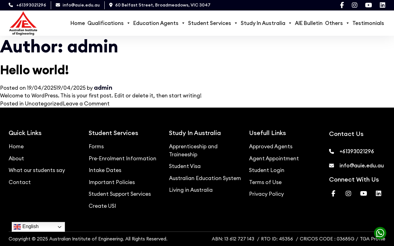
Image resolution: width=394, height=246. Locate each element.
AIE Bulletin (309, 23)
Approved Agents (270, 146)
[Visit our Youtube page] (368, 5)
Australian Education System (205, 178)
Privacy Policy (266, 194)
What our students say (37, 170)
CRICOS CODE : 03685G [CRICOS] (327, 239)
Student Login (266, 170)
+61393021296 (27, 5)
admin (103, 87)
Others (337, 23)
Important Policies (112, 182)
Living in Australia (191, 190)
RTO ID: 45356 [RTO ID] (277, 239)
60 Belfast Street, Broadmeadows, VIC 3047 (160, 5)
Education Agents (159, 23)
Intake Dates (105, 170)
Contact (20, 182)
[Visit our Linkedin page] (382, 5)
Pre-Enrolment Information (122, 158)
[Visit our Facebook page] (342, 5)
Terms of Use (265, 182)
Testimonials (368, 23)
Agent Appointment (274, 158)
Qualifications (109, 23)
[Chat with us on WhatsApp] (378, 234)
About (16, 158)
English (26, 227)
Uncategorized (44, 103)
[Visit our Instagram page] (354, 5)
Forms (96, 146)
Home (77, 23)
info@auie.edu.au (78, 5)
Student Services (213, 23)
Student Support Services (120, 194)
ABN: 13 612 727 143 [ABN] (233, 239)
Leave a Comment (86, 103)
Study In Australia (266, 23)
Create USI (102, 206)
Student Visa (185, 166)
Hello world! (34, 70)
